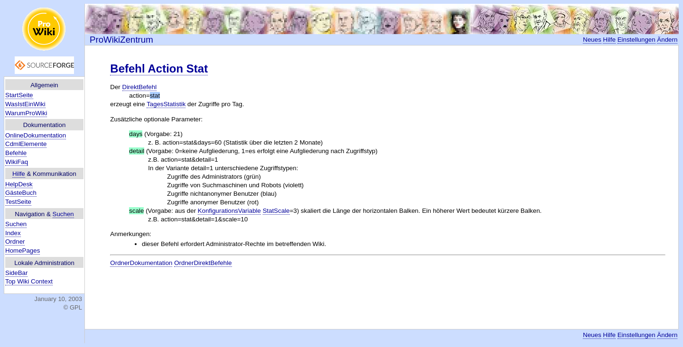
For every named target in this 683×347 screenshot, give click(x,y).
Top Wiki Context (29, 281)
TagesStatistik (166, 104)
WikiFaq (16, 161)
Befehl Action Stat (159, 68)
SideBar (16, 272)
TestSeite (18, 201)
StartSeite (19, 95)
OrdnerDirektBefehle (203, 262)
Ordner (15, 241)
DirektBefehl (139, 87)
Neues (592, 39)
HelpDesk (19, 184)
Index (13, 233)
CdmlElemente (25, 143)
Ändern (667, 39)
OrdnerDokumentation (141, 262)
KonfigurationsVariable (229, 210)
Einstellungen (636, 39)
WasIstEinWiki (25, 104)
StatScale (276, 210)
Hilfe (18, 173)
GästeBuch (21, 192)
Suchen (63, 214)
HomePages (22, 250)
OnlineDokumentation (35, 135)
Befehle (16, 152)
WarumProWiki (26, 113)
